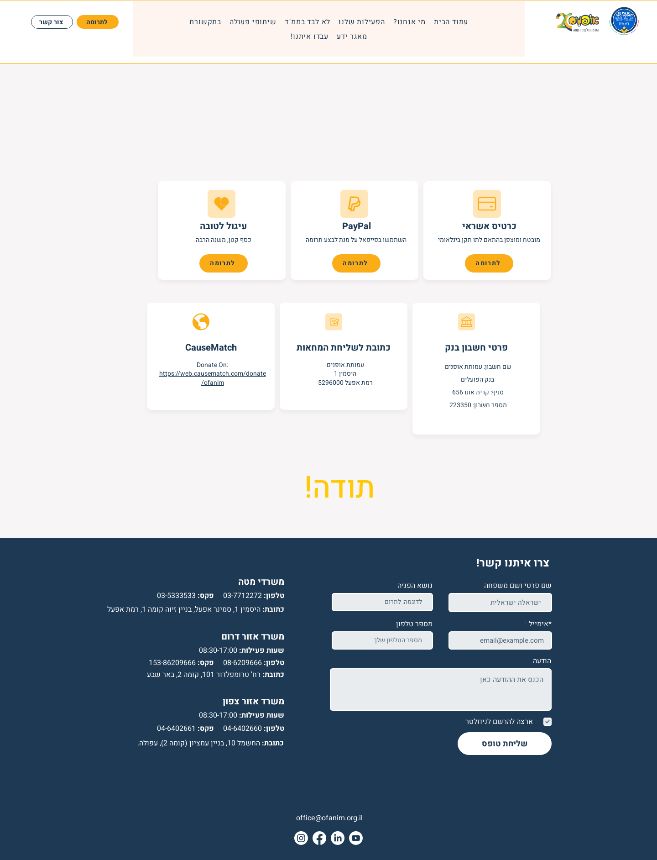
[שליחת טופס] (505, 743)
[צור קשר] (52, 22)
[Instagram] (301, 838)
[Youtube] (356, 838)
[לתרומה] (98, 22)
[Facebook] (319, 838)
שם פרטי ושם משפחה (518, 585)
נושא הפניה (415, 585)
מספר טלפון (414, 624)
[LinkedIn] (337, 838)
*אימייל (540, 624)
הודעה (542, 661)
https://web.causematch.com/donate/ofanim (212, 378)
